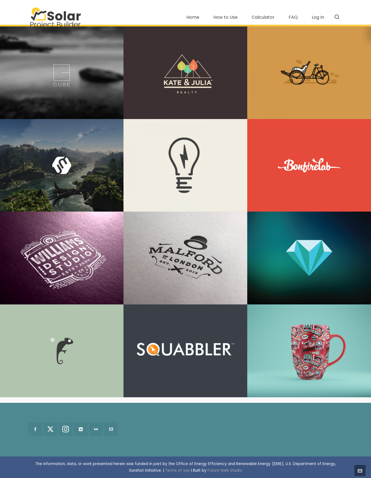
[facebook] (35, 429)
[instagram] (65, 429)
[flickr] (96, 429)
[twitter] (50, 429)
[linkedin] (81, 429)
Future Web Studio (225, 470)
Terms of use (177, 470)
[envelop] (111, 429)
